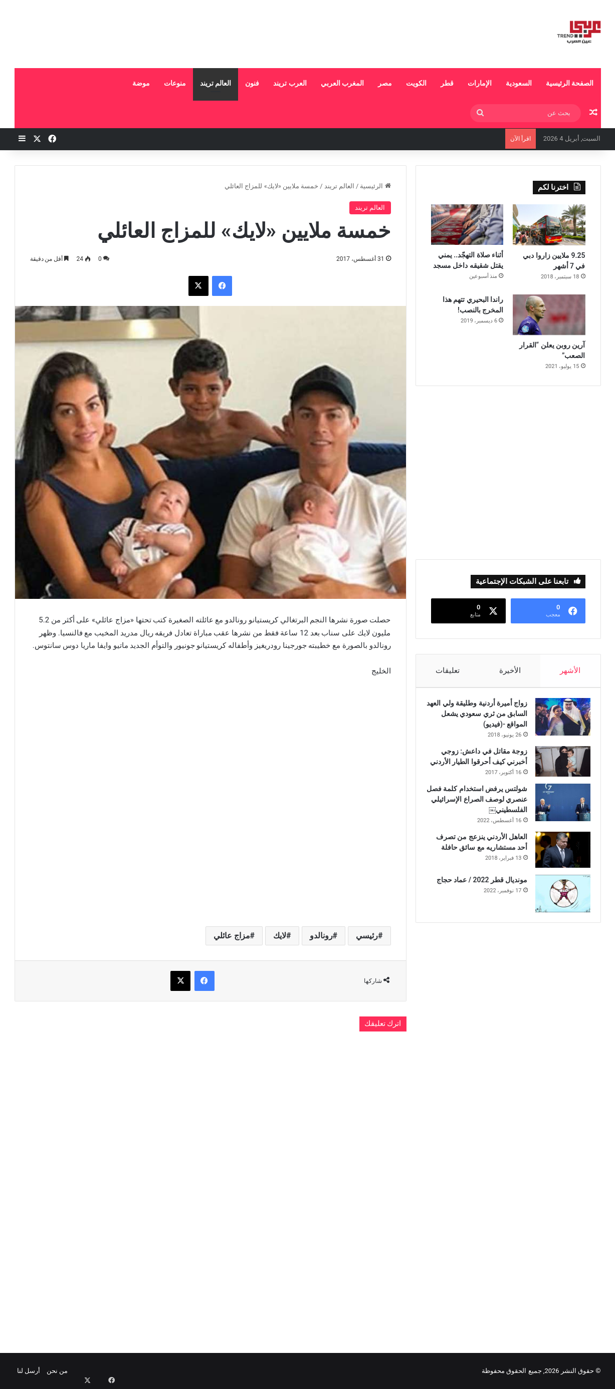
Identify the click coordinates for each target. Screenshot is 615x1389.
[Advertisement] (207, 32)
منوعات (175, 83)
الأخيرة (510, 670)
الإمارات (480, 83)
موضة (141, 83)
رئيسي (367, 935)
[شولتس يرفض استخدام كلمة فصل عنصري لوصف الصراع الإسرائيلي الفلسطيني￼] (557, 818)
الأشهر (570, 670)
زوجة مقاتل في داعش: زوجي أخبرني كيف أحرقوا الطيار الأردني (479, 766)
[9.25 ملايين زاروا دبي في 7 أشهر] (549, 224)
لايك (279, 935)
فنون (252, 83)
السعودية (519, 83)
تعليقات (448, 670)
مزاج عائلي (232, 935)
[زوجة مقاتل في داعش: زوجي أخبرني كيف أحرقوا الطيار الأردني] (557, 766)
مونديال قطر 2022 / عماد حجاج (477, 895)
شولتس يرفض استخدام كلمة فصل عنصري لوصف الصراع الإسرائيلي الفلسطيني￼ (480, 814)
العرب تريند (289, 83)
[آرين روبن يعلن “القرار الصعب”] (549, 314)
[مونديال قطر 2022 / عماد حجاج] (557, 909)
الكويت (416, 83)
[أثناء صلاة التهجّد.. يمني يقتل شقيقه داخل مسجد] (467, 224)
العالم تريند (215, 83)
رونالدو (321, 935)
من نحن (57, 1370)
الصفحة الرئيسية (569, 83)
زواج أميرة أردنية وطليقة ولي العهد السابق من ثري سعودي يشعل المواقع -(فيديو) (480, 718)
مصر (385, 83)
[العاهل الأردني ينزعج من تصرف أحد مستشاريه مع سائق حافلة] (557, 865)
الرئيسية (375, 186)
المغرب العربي (342, 83)
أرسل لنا (28, 1370)
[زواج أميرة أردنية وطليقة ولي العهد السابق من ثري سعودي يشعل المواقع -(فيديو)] (557, 722)
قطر (447, 83)
